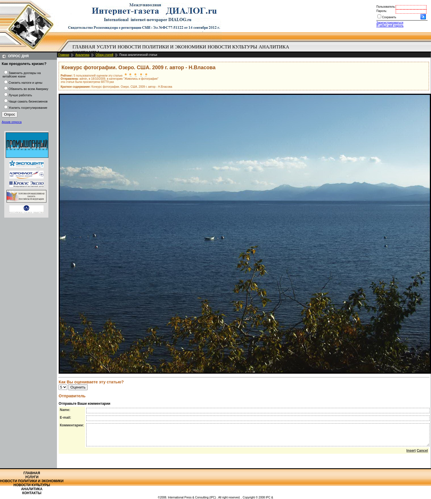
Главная (84, 47)
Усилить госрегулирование (28, 107)
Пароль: (381, 11)
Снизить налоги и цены (25, 82)
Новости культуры (232, 47)
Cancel (422, 455)
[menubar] (182, 50)
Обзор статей (104, 54)
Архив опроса (12, 122)
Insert (411, 455)
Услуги (106, 47)
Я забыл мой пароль (389, 25)
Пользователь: (386, 6)
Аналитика (274, 47)
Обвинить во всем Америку (28, 89)
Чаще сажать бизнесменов (28, 101)
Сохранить (389, 17)
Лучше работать (20, 95)
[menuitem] (84, 47)
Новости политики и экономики (162, 47)
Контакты (31, 493)
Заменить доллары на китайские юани (22, 74)
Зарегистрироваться (389, 22)
